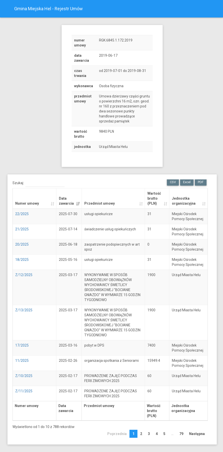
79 (181, 434)
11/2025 (22, 361)
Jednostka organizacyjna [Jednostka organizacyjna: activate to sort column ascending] (184, 200)
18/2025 (22, 260)
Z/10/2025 (23, 376)
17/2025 (22, 345)
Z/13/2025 (23, 310)
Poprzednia (117, 434)
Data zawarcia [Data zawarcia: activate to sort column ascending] (66, 200)
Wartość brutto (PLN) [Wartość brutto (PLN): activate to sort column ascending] (154, 198)
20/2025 (22, 244)
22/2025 (22, 214)
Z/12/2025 (23, 275)
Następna (197, 434)
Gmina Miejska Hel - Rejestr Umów (48, 8)
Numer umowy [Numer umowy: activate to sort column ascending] (27, 203)
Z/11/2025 (23, 391)
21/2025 (22, 229)
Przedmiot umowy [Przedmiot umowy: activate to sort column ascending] (99, 203)
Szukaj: (38, 183)
